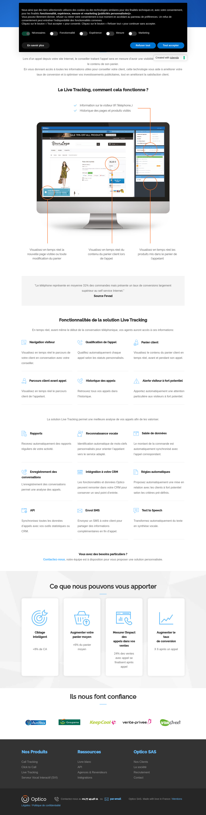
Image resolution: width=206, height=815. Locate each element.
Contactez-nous (54, 559)
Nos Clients (141, 761)
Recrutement (142, 772)
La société (140, 767)
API (79, 767)
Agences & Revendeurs (92, 772)
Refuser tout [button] (143, 45)
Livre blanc (84, 761)
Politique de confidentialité (46, 805)
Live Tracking (30, 772)
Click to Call (29, 767)
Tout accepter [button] (171, 45)
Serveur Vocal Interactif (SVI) (40, 777)
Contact (138, 777)
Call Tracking (30, 761)
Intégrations (84, 777)
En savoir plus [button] (35, 45)
